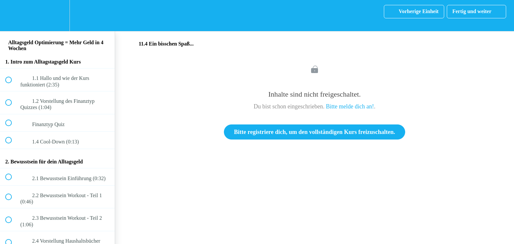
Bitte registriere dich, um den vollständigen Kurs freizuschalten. (314, 132)
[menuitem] (57, 15)
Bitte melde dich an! (350, 106)
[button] (12, 15)
